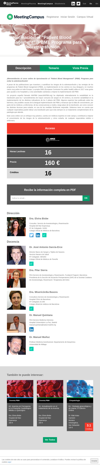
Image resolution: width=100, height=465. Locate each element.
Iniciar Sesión (68, 16)
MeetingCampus (45, 4)
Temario (54, 68)
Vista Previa (80, 68)
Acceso (50, 128)
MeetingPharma (28, 4)
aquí (9, 462)
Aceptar (94, 461)
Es (91, 4)
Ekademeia (60, 4)
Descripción (23, 68)
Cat (84, 4)
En (97, 4)
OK (86, 198)
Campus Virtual (85, 16)
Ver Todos (50, 440)
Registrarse (53, 16)
